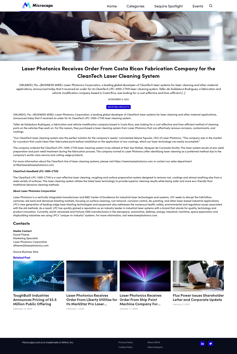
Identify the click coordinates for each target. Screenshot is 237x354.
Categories (136, 5)
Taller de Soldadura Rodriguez (31, 124)
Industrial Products (118, 106)
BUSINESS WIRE (43, 114)
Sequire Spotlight (168, 5)
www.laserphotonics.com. (143, 215)
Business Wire (30, 251)
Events (198, 5)
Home (112, 5)
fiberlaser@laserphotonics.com (35, 165)
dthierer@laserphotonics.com (31, 245)
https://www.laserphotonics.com (133, 161)
